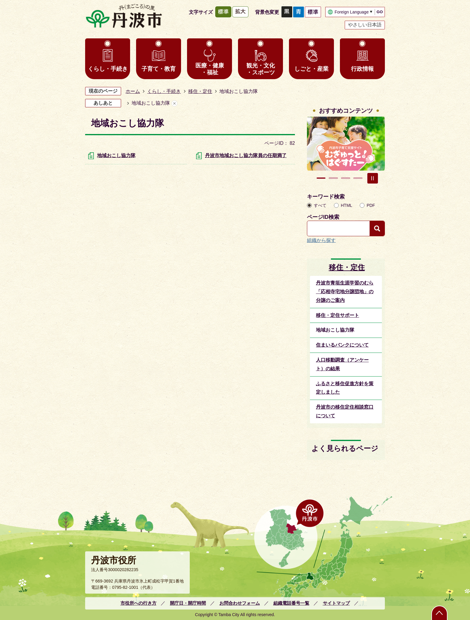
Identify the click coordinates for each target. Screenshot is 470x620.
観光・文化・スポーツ (260, 69)
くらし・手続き (108, 69)
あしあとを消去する (174, 103)
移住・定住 (200, 91)
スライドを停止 (373, 178)
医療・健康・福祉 (209, 69)
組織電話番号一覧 (291, 603)
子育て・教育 (158, 69)
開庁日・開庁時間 (188, 603)
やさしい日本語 (365, 24)
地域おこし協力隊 (116, 155)
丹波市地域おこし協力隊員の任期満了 (246, 155)
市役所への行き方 (138, 603)
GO (379, 12)
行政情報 (362, 69)
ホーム (133, 91)
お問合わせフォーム (239, 603)
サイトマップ (336, 603)
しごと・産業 (311, 69)
